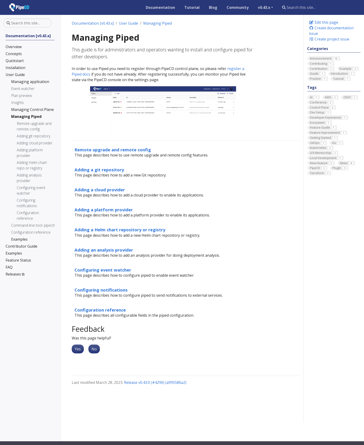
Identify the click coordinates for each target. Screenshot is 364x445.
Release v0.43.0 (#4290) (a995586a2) (155, 382)
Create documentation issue (331, 30)
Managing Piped (157, 23)
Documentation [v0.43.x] (93, 23)
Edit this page (323, 22)
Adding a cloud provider (100, 190)
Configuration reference (100, 310)
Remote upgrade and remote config (113, 150)
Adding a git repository (99, 170)
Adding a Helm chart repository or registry (120, 229)
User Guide (128, 23)
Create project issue (329, 39)
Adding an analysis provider (104, 250)
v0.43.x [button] (264, 7)
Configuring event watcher (103, 270)
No (94, 349)
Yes (78, 349)
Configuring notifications (101, 290)
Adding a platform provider (104, 210)
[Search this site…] (315, 7)
